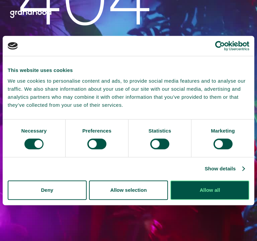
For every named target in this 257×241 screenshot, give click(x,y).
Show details (220, 168)
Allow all (210, 190)
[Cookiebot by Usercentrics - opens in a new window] (220, 46)
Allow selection (128, 190)
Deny (47, 190)
